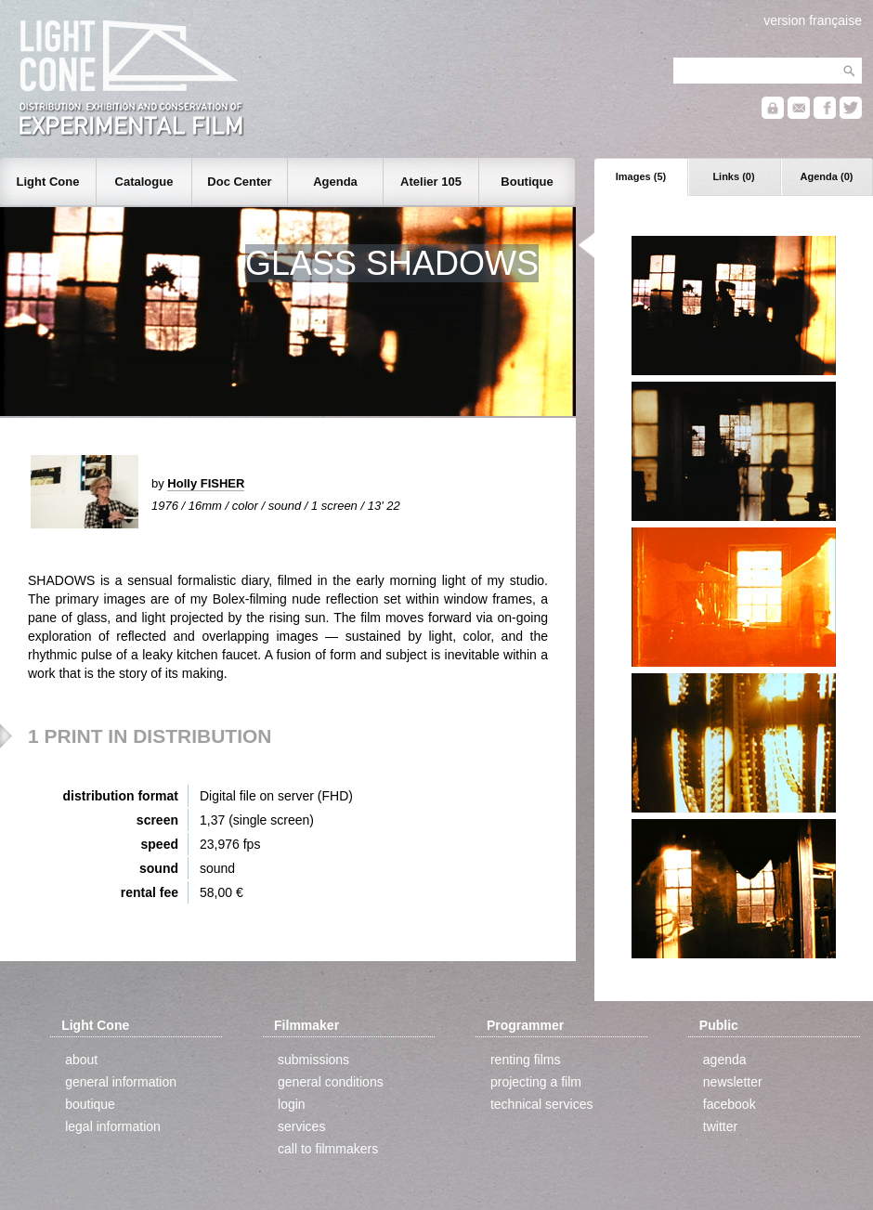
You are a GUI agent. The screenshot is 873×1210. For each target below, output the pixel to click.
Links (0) (733, 176)
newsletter (732, 1081)
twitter (720, 1126)
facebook (729, 1104)
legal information (113, 1126)
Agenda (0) (827, 176)
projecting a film (535, 1081)
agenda (725, 1059)
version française (812, 20)
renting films (525, 1059)
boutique (90, 1104)
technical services (541, 1104)
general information (120, 1081)
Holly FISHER (205, 483)
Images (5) (641, 176)
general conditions (331, 1081)
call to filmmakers (328, 1148)
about (81, 1059)
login (292, 1104)
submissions (313, 1059)
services (301, 1126)
